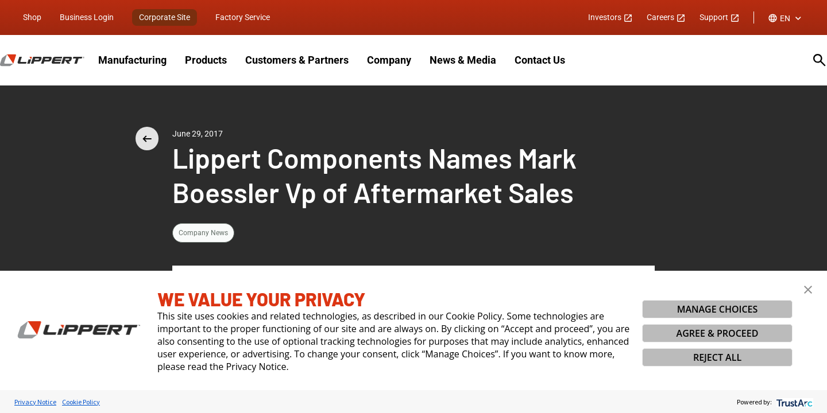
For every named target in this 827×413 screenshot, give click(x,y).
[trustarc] (793, 401)
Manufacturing (132, 60)
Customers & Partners (297, 60)
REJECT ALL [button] (717, 357)
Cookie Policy (81, 402)
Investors (610, 17)
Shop (32, 17)
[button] (808, 289)
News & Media (463, 60)
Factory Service (242, 17)
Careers (666, 17)
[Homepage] (42, 60)
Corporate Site (164, 17)
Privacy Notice (35, 402)
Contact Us (540, 60)
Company (389, 60)
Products (206, 60)
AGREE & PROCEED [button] (718, 333)
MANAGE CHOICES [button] (717, 309)
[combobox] (786, 18)
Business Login (87, 17)
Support (720, 17)
